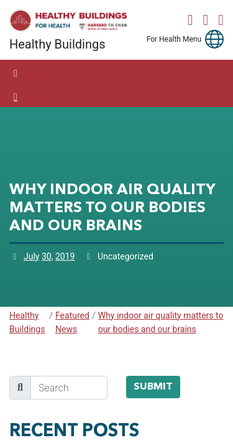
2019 (65, 256)
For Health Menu (174, 39)
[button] (214, 39)
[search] (68, 387)
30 (47, 256)
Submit (153, 387)
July (31, 256)
